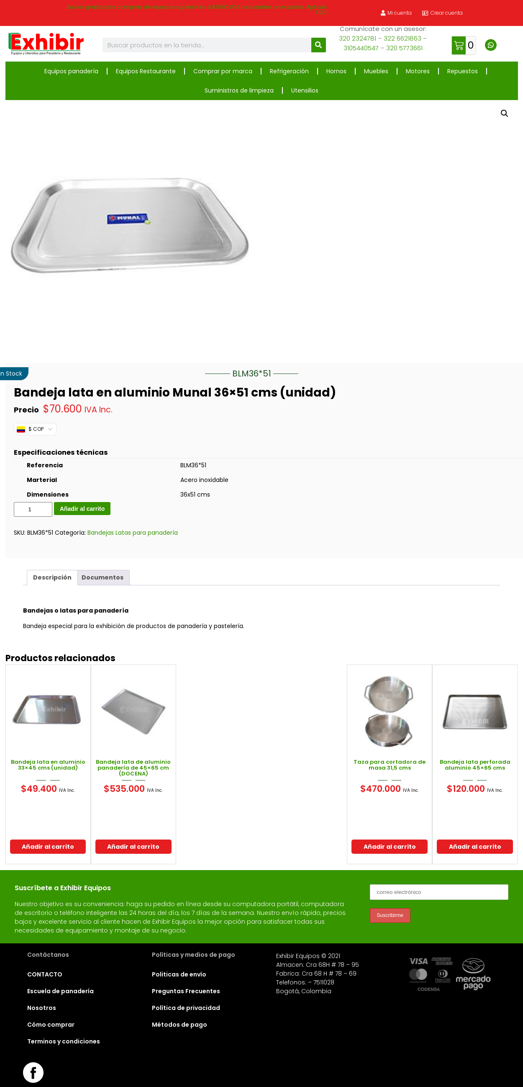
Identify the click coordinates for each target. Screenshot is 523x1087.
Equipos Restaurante (146, 71)
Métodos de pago (179, 1024)
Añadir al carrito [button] (48, 846)
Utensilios (304, 90)
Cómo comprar (50, 1024)
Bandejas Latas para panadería (132, 532)
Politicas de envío (179, 974)
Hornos (336, 71)
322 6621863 (402, 38)
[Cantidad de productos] (33, 509)
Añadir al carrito (82, 508)
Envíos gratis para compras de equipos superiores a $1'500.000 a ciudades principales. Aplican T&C (197, 9)
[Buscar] (318, 45)
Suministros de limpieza (239, 90)
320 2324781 (357, 38)
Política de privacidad (186, 1008)
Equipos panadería (71, 71)
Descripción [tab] (52, 577)
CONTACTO (44, 974)
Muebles (376, 71)
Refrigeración (289, 71)
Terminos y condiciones (63, 1041)
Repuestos (462, 71)
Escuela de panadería (60, 991)
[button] (504, 113)
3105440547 (361, 48)
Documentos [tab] (102, 577)
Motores (418, 71)
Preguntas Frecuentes (186, 991)
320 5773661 (404, 48)
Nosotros (41, 1008)
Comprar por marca (222, 71)
